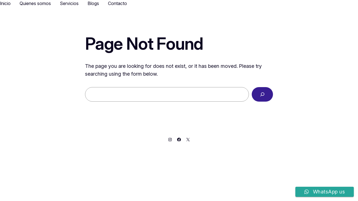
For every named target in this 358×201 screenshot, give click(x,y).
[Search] (262, 94)
